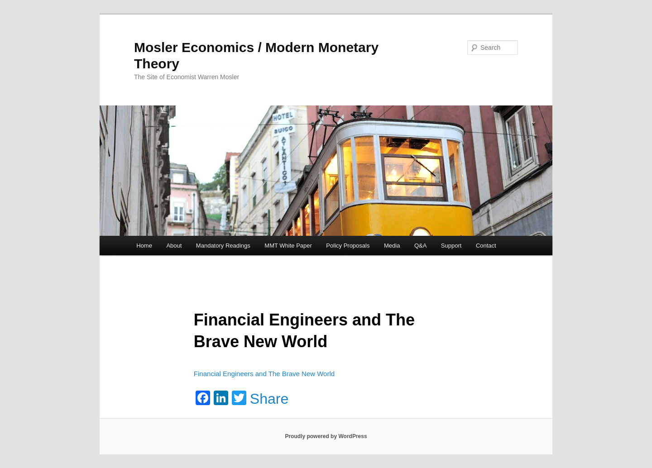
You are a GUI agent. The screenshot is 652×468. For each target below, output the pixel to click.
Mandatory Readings (223, 245)
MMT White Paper (288, 245)
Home (144, 245)
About (174, 245)
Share (269, 399)
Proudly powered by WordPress (326, 436)
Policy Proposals (347, 245)
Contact (486, 245)
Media (392, 245)
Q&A (420, 245)
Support (451, 245)
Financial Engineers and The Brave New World (264, 373)
